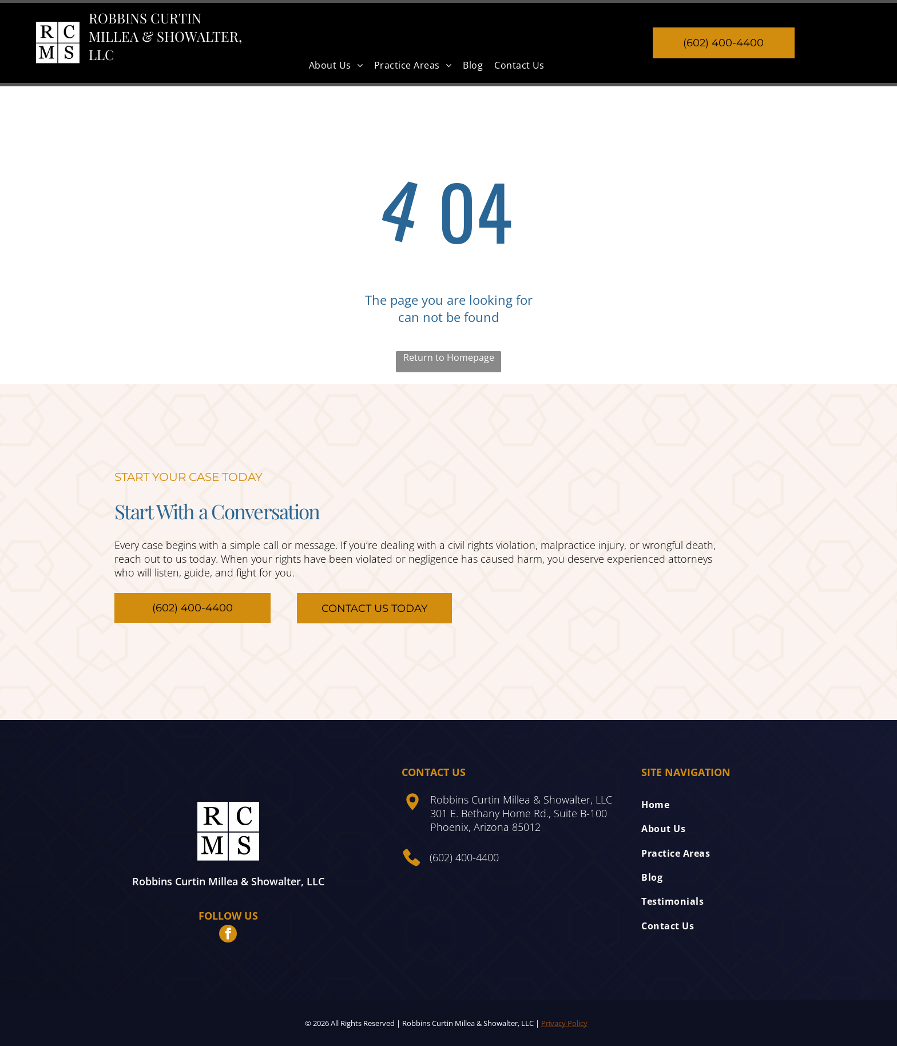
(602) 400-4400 (464, 857)
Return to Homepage (448, 357)
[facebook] (228, 935)
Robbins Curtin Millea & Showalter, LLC (165, 36)
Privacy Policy (564, 1023)
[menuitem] (335, 65)
